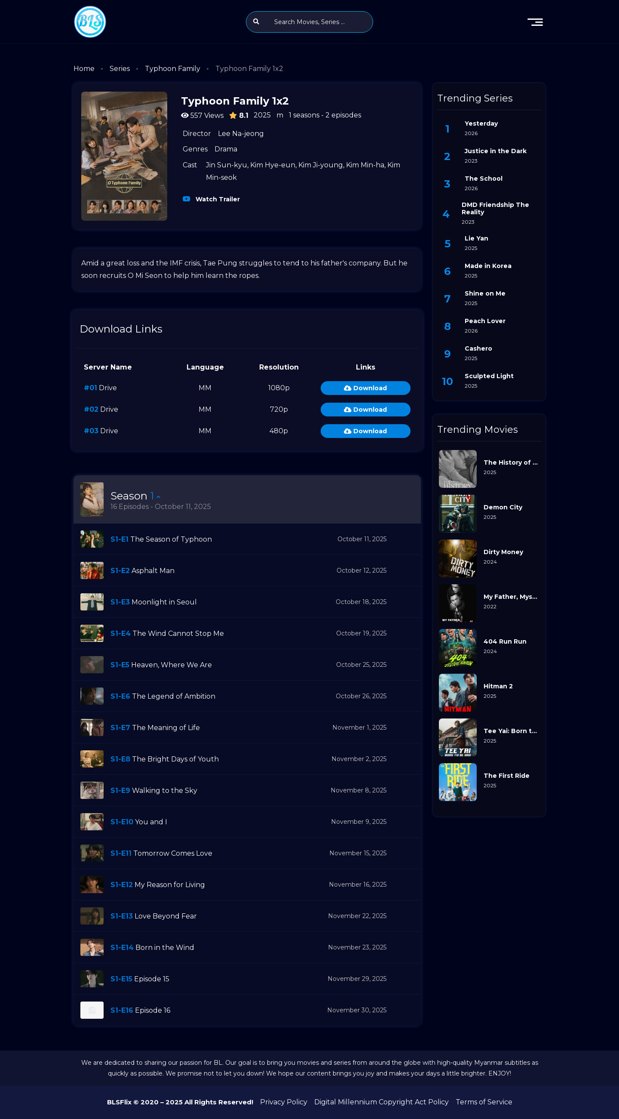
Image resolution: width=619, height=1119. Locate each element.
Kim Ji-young (320, 165)
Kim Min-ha (365, 165)
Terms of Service (484, 1102)
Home (84, 69)
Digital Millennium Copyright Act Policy (381, 1102)
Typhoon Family (172, 69)
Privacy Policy (283, 1102)
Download (365, 388)
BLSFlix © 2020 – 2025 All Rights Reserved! (180, 1102)
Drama (226, 149)
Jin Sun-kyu (226, 165)
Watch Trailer (217, 198)
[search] (256, 21)
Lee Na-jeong (241, 133)
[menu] (535, 22)
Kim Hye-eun (272, 165)
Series (120, 69)
